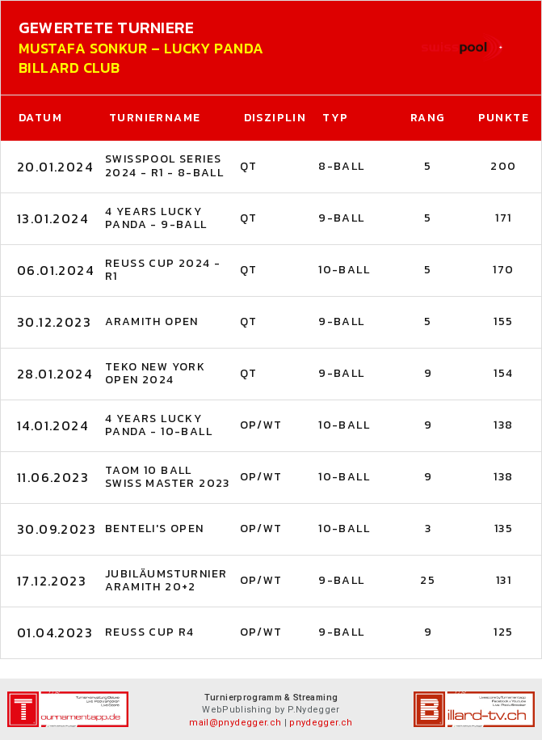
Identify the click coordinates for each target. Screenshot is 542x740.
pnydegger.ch (320, 722)
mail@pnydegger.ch (235, 722)
